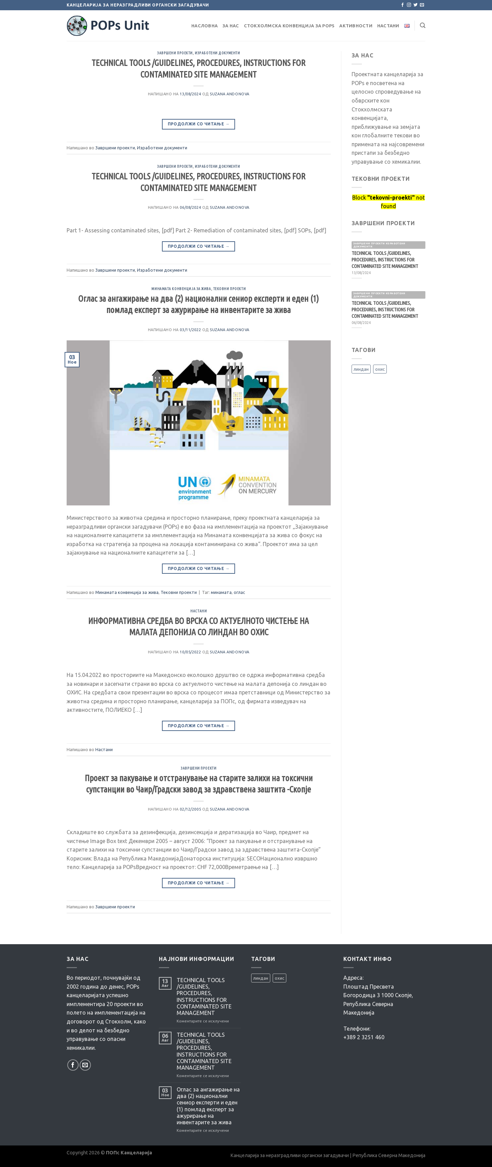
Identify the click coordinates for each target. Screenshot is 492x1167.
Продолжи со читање (199, 124)
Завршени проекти (175, 53)
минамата (221, 592)
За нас (230, 25)
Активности (355, 25)
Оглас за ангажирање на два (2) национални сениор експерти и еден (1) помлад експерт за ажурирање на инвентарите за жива (208, 1105)
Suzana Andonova (229, 94)
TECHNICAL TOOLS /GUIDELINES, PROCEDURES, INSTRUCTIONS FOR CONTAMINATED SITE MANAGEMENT (204, 996)
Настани (388, 25)
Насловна (204, 25)
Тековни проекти (229, 289)
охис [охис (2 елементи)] (380, 369)
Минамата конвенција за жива (181, 289)
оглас (239, 592)
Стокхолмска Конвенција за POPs (289, 25)
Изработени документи (217, 53)
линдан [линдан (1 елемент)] (361, 369)
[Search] (422, 25)
